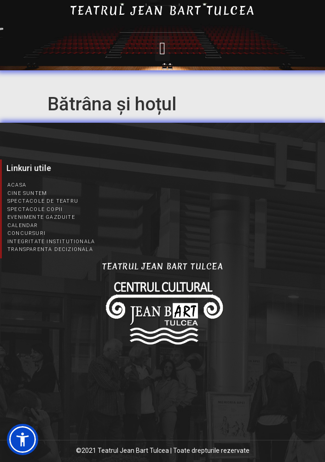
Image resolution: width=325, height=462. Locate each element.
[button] (162, 49)
